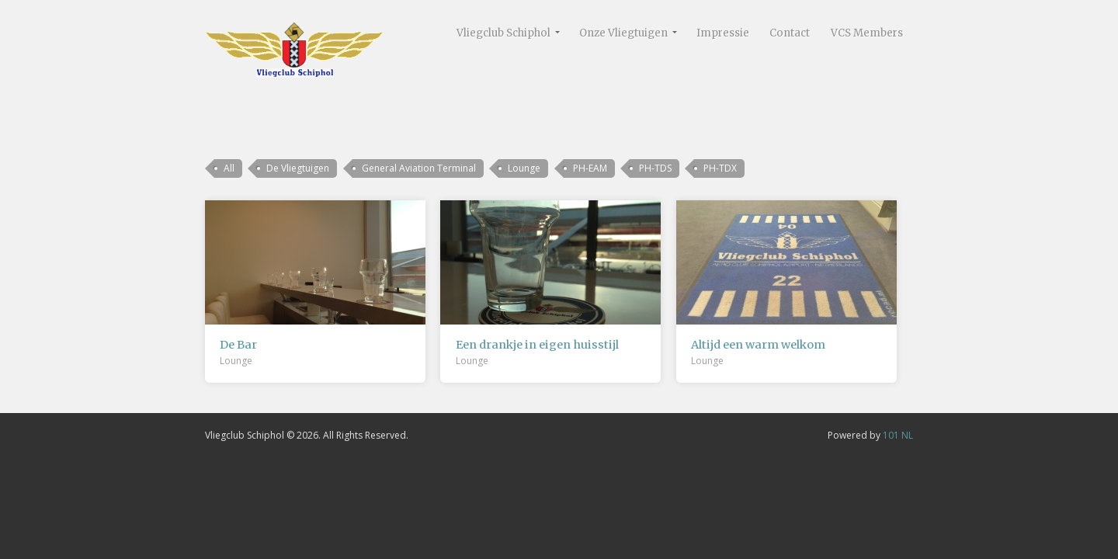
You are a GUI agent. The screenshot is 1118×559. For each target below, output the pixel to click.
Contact (789, 33)
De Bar (238, 345)
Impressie (722, 33)
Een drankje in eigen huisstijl (537, 345)
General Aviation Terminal (419, 168)
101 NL (898, 435)
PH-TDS (655, 168)
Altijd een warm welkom (758, 345)
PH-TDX (720, 168)
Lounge (524, 168)
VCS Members (867, 33)
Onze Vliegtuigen (623, 33)
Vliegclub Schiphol (503, 33)
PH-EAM (590, 168)
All (229, 168)
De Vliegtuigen (297, 168)
